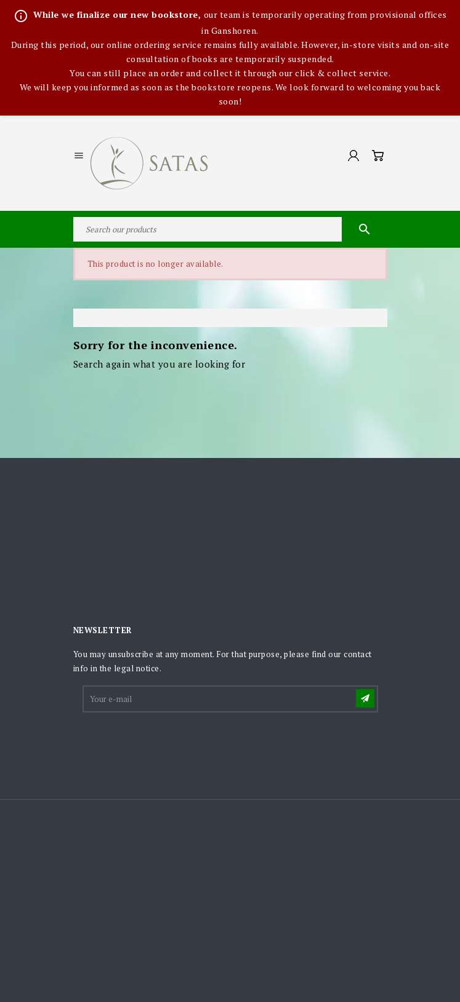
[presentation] (177, 744)
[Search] (230, 229)
